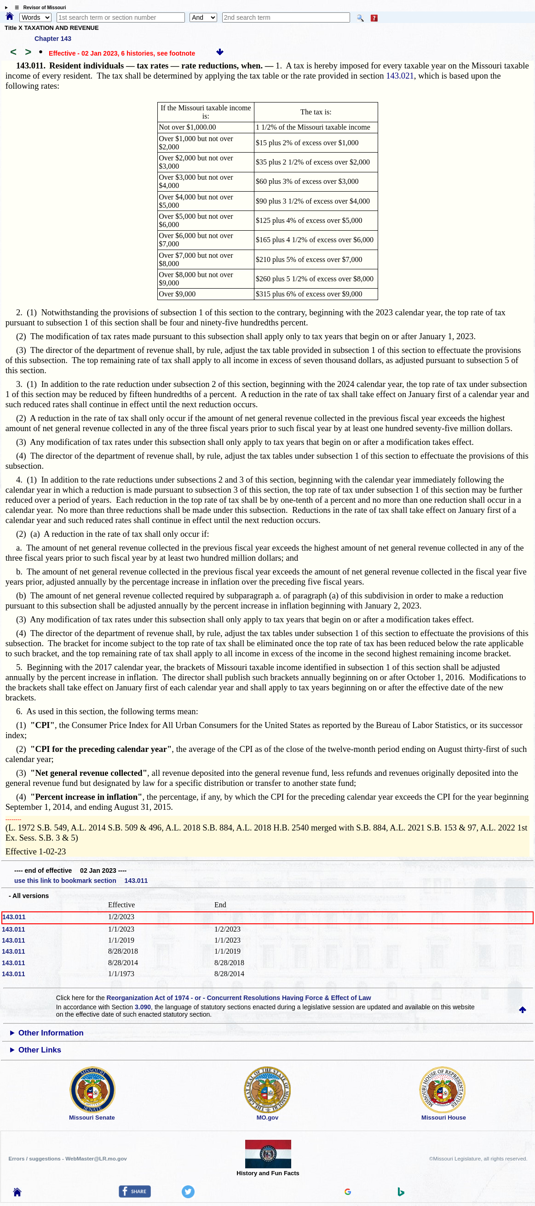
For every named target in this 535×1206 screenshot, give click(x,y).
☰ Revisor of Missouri (38, 7)
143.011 (14, 917)
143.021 (400, 75)
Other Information (51, 1033)
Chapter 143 (53, 38)
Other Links (39, 1050)
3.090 (143, 1007)
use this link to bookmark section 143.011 (81, 880)
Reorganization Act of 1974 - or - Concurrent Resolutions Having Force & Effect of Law (239, 997)
